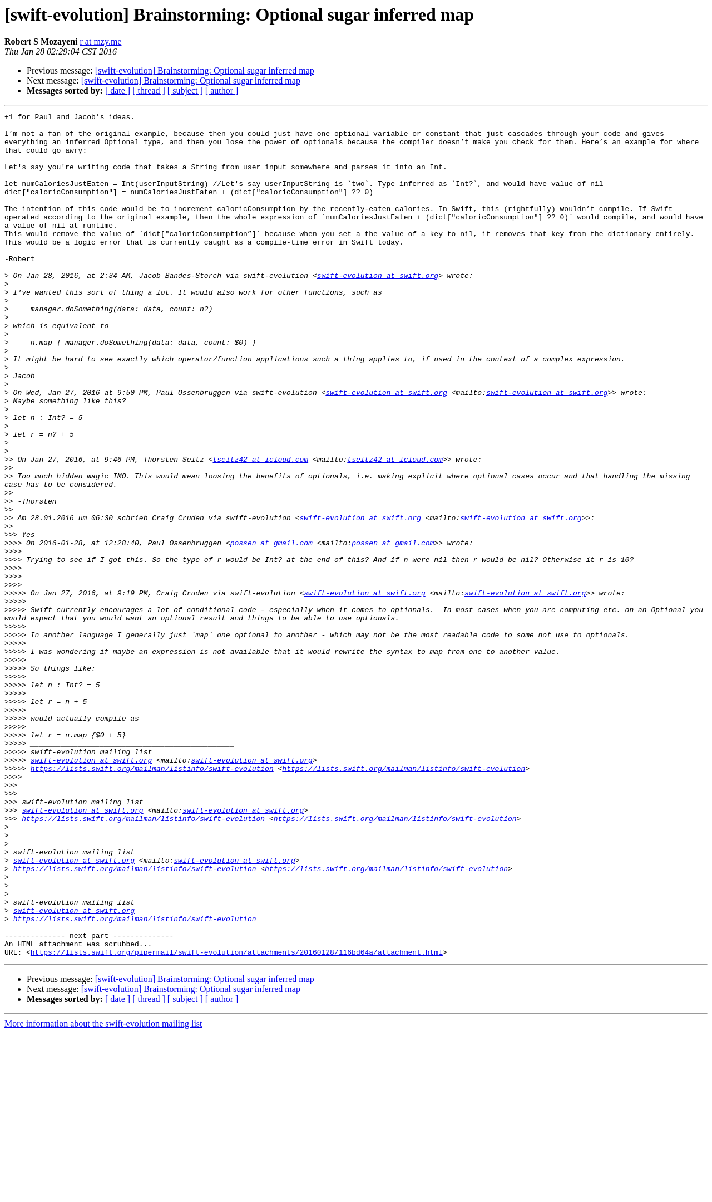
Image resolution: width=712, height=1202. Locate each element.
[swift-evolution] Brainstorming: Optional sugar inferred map (204, 70)
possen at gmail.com (271, 629)
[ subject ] (185, 90)
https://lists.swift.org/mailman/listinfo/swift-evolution (152, 900)
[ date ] (117, 90)
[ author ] (222, 90)
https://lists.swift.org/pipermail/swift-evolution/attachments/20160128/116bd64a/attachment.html (237, 1121)
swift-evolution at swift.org (377, 309)
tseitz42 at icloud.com (260, 529)
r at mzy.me (101, 41)
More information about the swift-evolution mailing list (103, 1192)
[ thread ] (148, 90)
